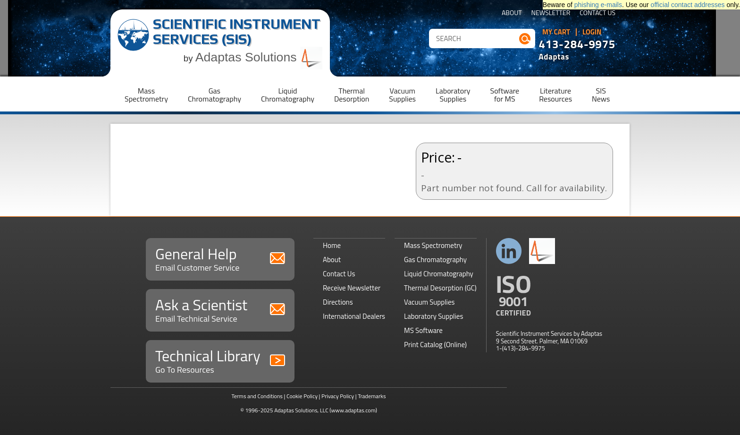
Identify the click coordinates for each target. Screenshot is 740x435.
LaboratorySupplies (453, 94)
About (512, 13)
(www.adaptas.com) (353, 410)
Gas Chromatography (435, 259)
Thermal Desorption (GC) (440, 287)
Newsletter (551, 13)
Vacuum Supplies (429, 302)
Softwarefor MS (505, 94)
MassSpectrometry (146, 94)
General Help (220, 258)
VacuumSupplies (402, 94)
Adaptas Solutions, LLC (301, 410)
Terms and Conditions (257, 396)
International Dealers (354, 316)
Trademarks (372, 396)
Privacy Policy (337, 396)
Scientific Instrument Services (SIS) (236, 31)
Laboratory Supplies (433, 316)
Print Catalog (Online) (435, 344)
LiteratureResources (555, 94)
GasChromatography (214, 94)
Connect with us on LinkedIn (509, 251)
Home (332, 245)
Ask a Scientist (220, 309)
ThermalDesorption (351, 94)
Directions (338, 302)
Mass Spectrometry (433, 245)
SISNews (601, 94)
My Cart (556, 32)
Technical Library (220, 360)
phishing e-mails (598, 5)
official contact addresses (688, 5)
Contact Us (597, 13)
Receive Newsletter (351, 287)
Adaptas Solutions (259, 57)
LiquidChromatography (287, 94)
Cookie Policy (302, 396)
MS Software (423, 330)
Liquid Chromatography (438, 273)
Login (592, 32)
